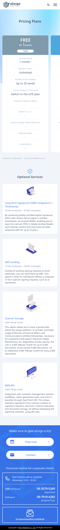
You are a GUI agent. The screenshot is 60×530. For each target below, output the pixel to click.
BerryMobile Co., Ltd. (27, 527)
